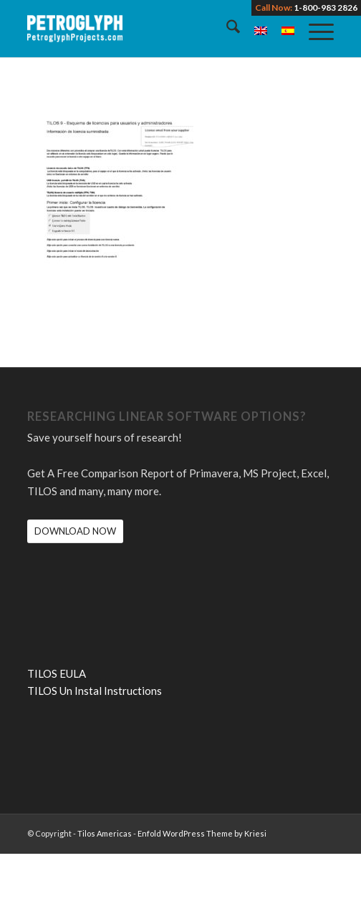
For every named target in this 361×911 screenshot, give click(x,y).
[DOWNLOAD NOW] (75, 531)
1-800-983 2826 (325, 7)
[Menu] (314, 28)
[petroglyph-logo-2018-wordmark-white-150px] (150, 28)
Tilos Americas (104, 833)
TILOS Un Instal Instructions (94, 690)
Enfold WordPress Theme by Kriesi (202, 833)
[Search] (226, 28)
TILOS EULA (56, 673)
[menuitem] (226, 28)
